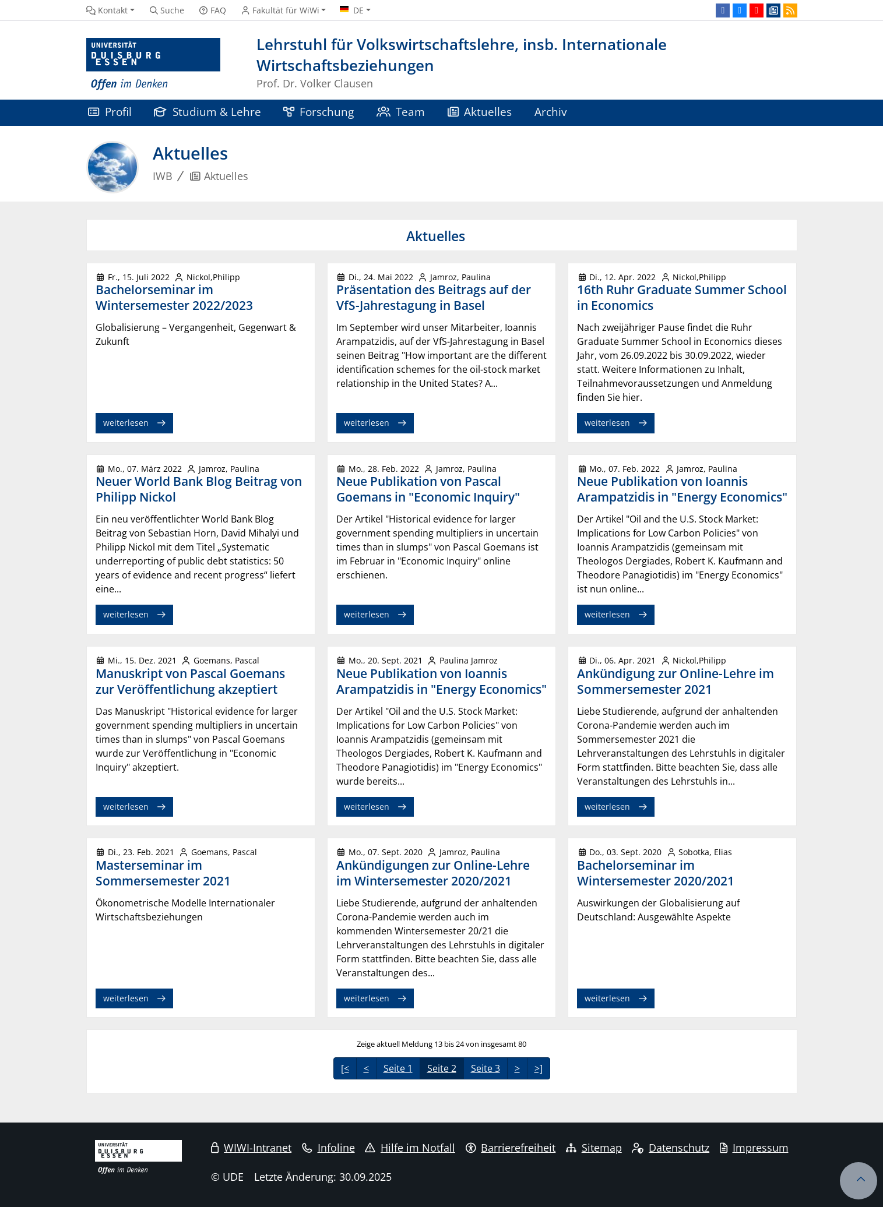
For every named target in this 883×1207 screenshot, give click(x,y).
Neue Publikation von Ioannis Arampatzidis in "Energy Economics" (682, 489)
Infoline (328, 1148)
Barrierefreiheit (511, 1148)
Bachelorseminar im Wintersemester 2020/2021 (655, 873)
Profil (110, 111)
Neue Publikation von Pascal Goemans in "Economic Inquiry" (428, 489)
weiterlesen (126, 422)
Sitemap (594, 1148)
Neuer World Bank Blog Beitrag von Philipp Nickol (199, 489)
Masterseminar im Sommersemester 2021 (163, 873)
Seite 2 (441, 1068)
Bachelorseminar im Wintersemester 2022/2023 (174, 297)
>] (538, 1068)
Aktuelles (480, 111)
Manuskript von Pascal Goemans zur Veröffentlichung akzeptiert (190, 681)
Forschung (318, 111)
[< (345, 1068)
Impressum (754, 1148)
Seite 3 (485, 1068)
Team (401, 111)
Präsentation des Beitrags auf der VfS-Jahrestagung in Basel (433, 297)
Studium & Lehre (207, 111)
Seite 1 (398, 1068)
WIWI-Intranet (251, 1148)
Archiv (550, 111)
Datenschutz (670, 1148)
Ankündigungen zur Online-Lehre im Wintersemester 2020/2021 (433, 873)
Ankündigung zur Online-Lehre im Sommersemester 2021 (675, 681)
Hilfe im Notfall (410, 1148)
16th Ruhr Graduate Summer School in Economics (682, 297)
